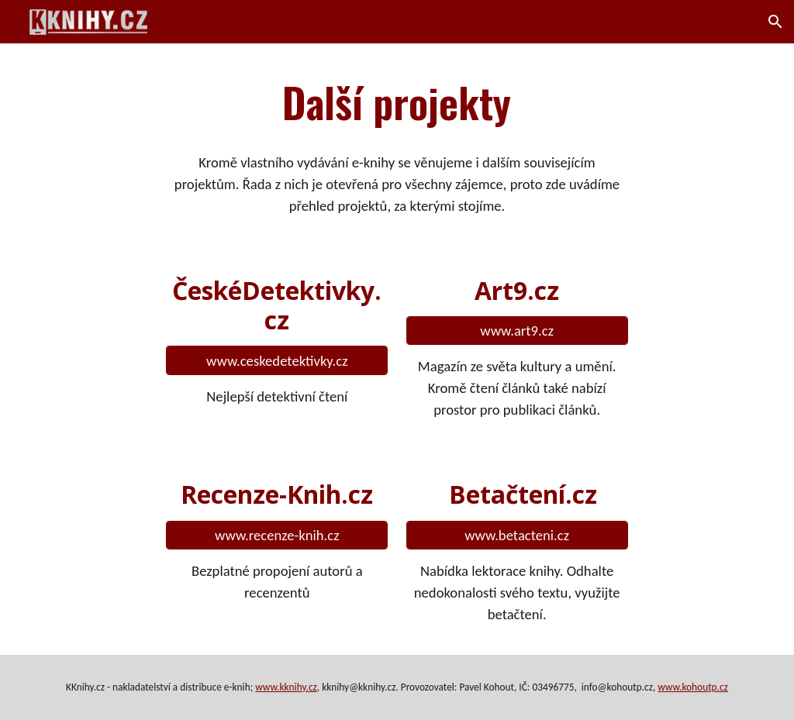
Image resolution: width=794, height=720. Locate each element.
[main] (396, 101)
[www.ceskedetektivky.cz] (277, 360)
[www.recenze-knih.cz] (277, 535)
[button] (775, 21)
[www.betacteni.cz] (517, 535)
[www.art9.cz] (517, 330)
